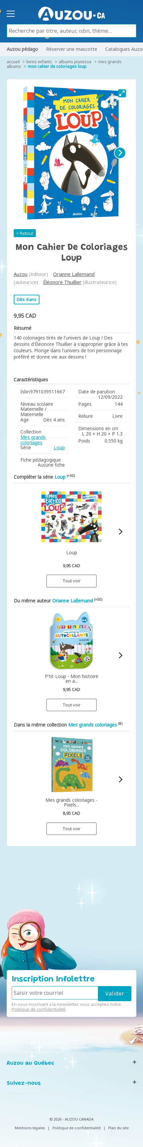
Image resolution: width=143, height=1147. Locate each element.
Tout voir (71, 581)
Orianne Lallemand (74, 274)
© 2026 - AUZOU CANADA (71, 1119)
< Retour (24, 233)
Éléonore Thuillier (62, 282)
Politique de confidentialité (38, 1009)
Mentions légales (30, 1127)
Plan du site (118, 1127)
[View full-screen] (122, 93)
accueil (13, 62)
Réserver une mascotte (71, 49)
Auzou (20, 274)
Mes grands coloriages (33, 440)
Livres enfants (39, 62)
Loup (59, 447)
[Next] (120, 153)
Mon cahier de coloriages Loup (57, 66)
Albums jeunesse (75, 62)
